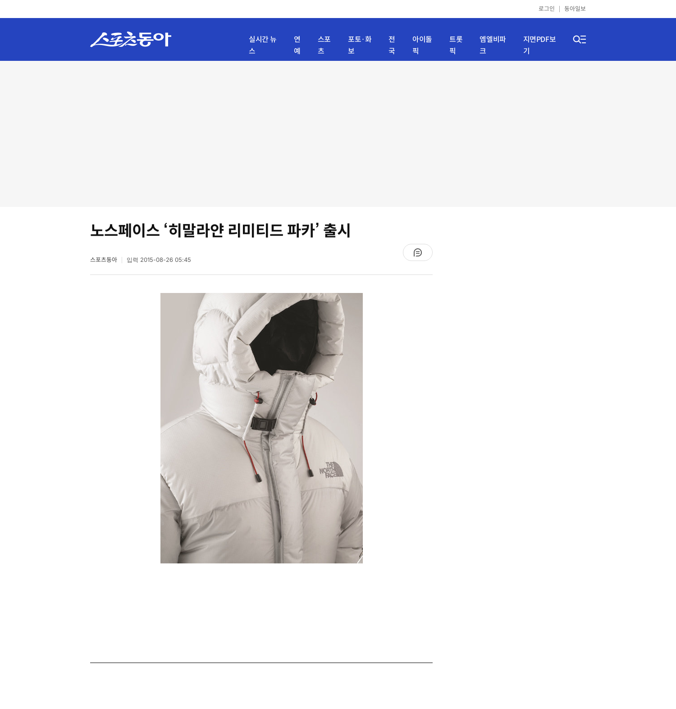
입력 (159, 259)
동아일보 (575, 9)
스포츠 (324, 45)
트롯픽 (455, 45)
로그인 (547, 9)
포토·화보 (359, 45)
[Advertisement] (338, 133)
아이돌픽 (422, 45)
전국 (391, 45)
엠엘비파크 (493, 45)
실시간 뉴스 (263, 45)
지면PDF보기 (539, 45)
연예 (297, 45)
